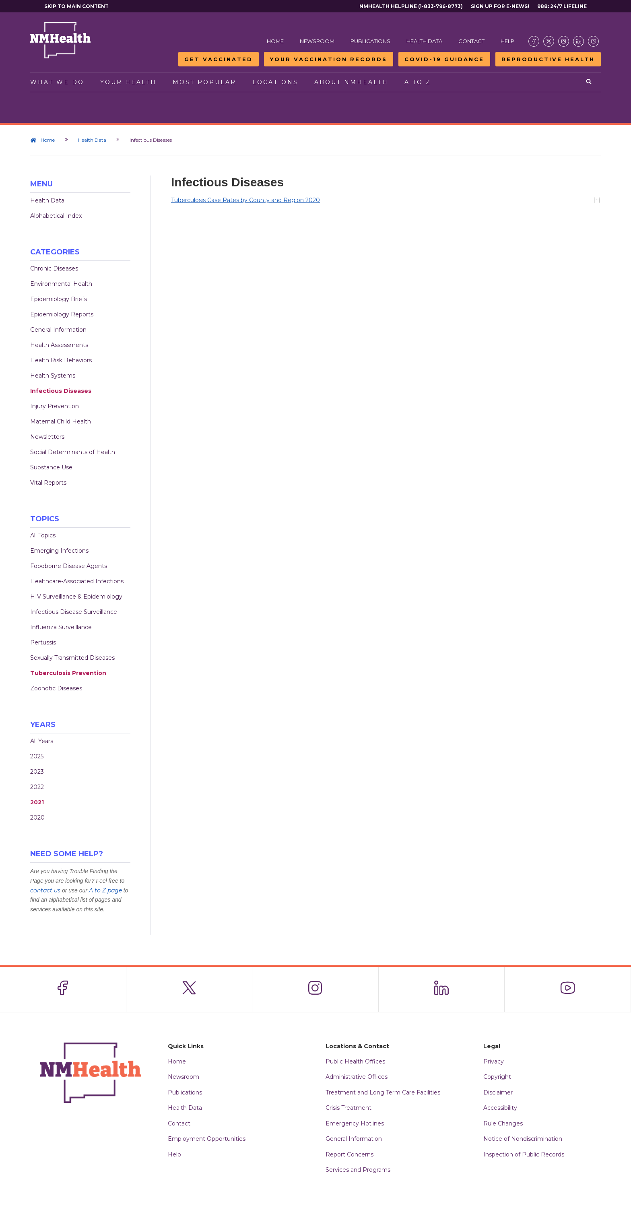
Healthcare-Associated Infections (77, 581)
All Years (41, 741)
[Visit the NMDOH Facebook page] (533, 41)
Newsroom (317, 41)
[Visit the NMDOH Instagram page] (563, 41)
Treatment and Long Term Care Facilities (383, 1092)
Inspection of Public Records (523, 1154)
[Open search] (589, 82)
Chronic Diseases (54, 268)
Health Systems (52, 375)
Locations (275, 82)
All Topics (43, 535)
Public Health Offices (355, 1061)
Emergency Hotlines (355, 1123)
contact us (45, 890)
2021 (37, 802)
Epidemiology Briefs (58, 299)
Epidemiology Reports (61, 314)
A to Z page (105, 890)
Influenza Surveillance (61, 627)
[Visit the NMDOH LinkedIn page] (578, 41)
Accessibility (500, 1107)
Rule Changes (503, 1123)
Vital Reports (48, 482)
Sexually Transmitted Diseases (72, 657)
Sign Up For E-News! (500, 6)
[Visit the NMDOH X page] (548, 41)
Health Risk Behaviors (61, 360)
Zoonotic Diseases (56, 688)
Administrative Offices (357, 1076)
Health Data (424, 41)
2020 (37, 817)
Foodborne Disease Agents (68, 566)
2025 (36, 756)
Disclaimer (498, 1092)
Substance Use (51, 467)
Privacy (493, 1061)
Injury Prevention (54, 406)
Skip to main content (76, 6)
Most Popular (204, 82)
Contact (471, 41)
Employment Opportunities (206, 1138)
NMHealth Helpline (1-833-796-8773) (411, 6)
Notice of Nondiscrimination (522, 1138)
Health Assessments (59, 345)
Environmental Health (61, 283)
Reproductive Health (548, 59)
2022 (37, 787)
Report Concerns (349, 1154)
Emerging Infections (59, 550)
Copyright (497, 1076)
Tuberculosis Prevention (68, 673)
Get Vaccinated (218, 59)
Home (275, 41)
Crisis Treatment (348, 1107)
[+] (597, 200)
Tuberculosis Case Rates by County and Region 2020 (245, 200)
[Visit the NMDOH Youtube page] (593, 41)
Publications (370, 41)
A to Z (417, 82)
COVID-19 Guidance (444, 59)
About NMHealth (351, 82)
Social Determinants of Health (72, 452)
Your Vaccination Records (328, 59)
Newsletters (47, 436)
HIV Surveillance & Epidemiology (76, 596)
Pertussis (43, 642)
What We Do (57, 82)
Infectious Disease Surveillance (73, 611)
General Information (58, 329)
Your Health (128, 82)
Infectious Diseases (60, 390)
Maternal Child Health (60, 421)
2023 (37, 771)
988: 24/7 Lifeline (562, 6)
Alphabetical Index (56, 215)
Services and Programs (358, 1169)
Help (507, 41)
